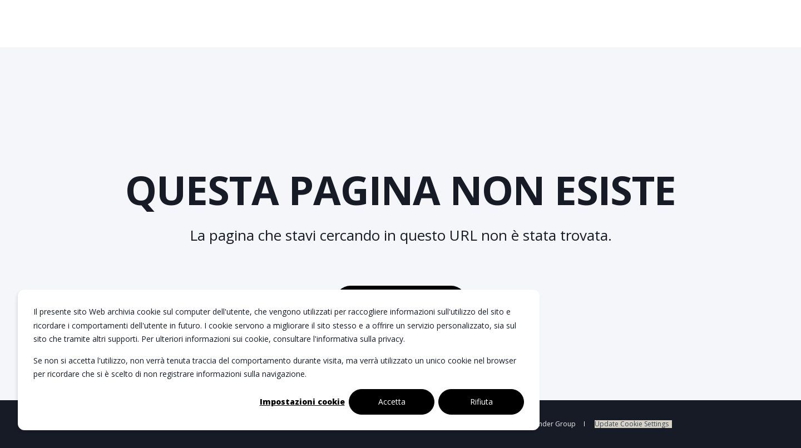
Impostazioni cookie (302, 401)
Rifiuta (481, 401)
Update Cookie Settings (632, 424)
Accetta (392, 401)
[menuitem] (633, 424)
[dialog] (279, 360)
